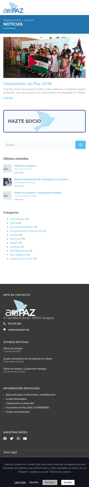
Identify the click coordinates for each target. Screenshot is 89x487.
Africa (13, 223)
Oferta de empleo (25, 165)
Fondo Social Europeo (18, 412)
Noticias (15, 238)
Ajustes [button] (34, 482)
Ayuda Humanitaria (22, 227)
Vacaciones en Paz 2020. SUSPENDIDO (27, 407)
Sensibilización (19, 250)
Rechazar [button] (50, 482)
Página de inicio (12, 20)
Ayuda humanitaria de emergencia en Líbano (41, 179)
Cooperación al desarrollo (26, 231)
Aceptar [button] (68, 482)
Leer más (20, 482)
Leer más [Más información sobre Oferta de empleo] (19, 173)
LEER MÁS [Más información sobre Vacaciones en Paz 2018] (8, 98)
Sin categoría (18, 254)
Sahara (14, 242)
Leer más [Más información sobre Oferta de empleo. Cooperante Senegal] (19, 199)
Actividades (17, 219)
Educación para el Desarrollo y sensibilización (30, 394)
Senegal (15, 246)
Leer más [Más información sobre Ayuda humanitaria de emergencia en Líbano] (19, 186)
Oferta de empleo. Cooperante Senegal (38, 192)
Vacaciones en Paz (21, 258)
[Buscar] (80, 145)
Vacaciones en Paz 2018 (27, 83)
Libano (14, 234)
